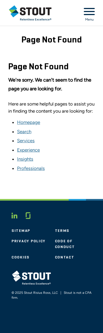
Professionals (31, 168)
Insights (25, 159)
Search (24, 131)
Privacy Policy (29, 241)
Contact (64, 257)
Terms (62, 231)
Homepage (28, 122)
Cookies (21, 257)
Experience (28, 150)
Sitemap (21, 231)
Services (26, 140)
